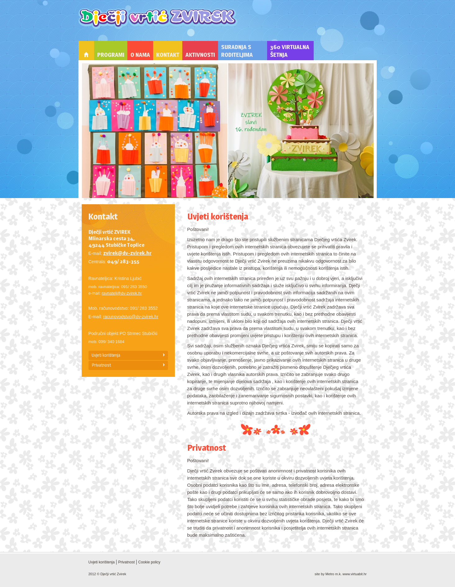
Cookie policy (149, 562)
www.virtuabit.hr (355, 574)
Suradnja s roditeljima (237, 50)
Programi (110, 54)
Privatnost (101, 365)
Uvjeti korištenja (106, 355)
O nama (140, 54)
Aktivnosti (200, 54)
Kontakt (167, 54)
